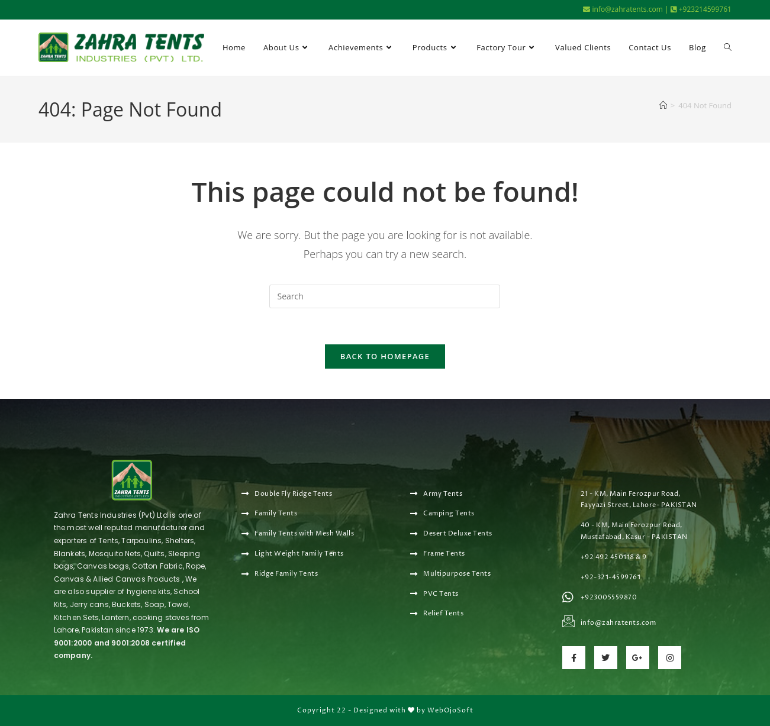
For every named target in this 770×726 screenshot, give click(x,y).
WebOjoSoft (450, 710)
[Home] (663, 105)
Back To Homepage (385, 356)
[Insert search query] (384, 296)
